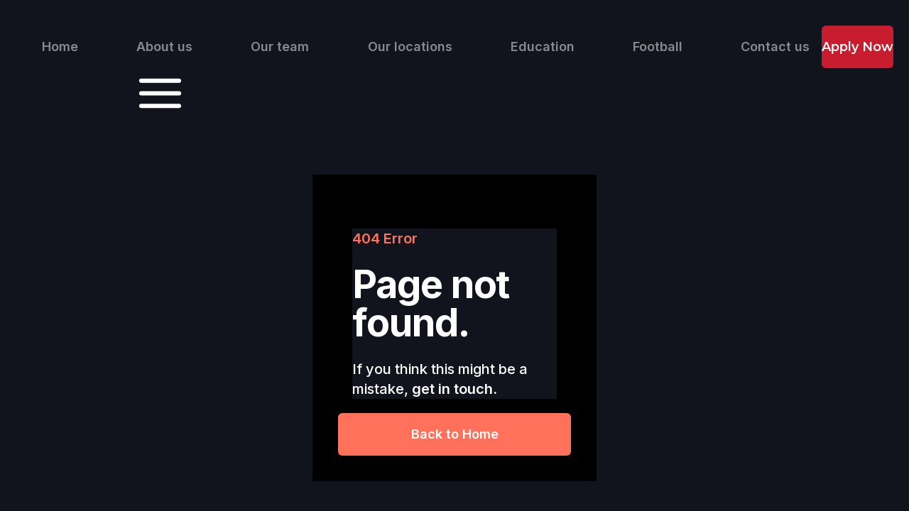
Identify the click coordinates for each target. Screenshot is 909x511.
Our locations (410, 47)
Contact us (775, 47)
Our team (280, 47)
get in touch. (454, 388)
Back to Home (455, 434)
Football (657, 47)
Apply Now (857, 47)
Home (60, 47)
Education (543, 47)
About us (164, 47)
